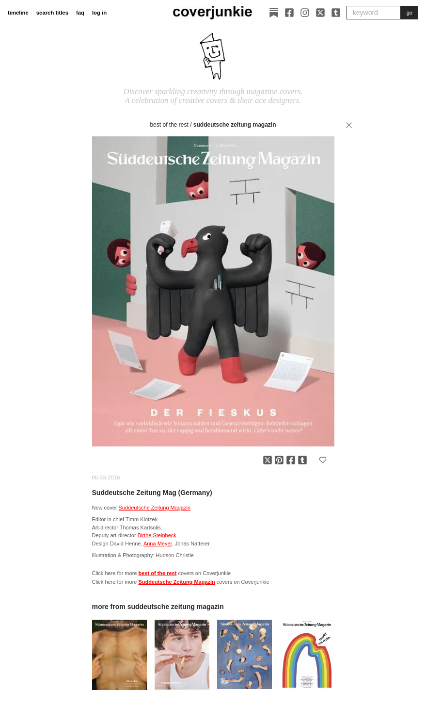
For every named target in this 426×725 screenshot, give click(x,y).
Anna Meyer (157, 543)
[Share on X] (267, 460)
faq (80, 13)
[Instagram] (305, 12)
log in (99, 13)
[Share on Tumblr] (302, 460)
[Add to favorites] (322, 460)
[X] (320, 12)
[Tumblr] (336, 12)
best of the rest (169, 124)
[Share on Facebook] (291, 460)
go (409, 13)
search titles (52, 13)
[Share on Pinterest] (279, 460)
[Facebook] (289, 12)
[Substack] (274, 12)
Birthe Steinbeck (157, 535)
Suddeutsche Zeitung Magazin (234, 124)
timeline (18, 13)
